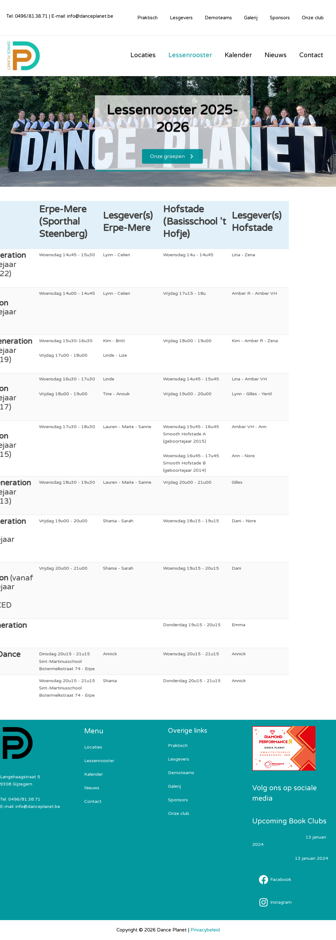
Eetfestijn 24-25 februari (278, 837)
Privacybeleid (205, 930)
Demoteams (227, 18)
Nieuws (91, 788)
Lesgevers (193, 18)
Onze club (314, 18)
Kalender (93, 774)
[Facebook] (275, 879)
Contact (93, 801)
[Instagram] (275, 902)
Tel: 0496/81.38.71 (27, 16)
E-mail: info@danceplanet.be (82, 16)
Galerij (257, 18)
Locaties (93, 747)
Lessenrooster (99, 760)
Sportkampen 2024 (273, 858)
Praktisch (162, 18)
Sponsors (284, 18)
